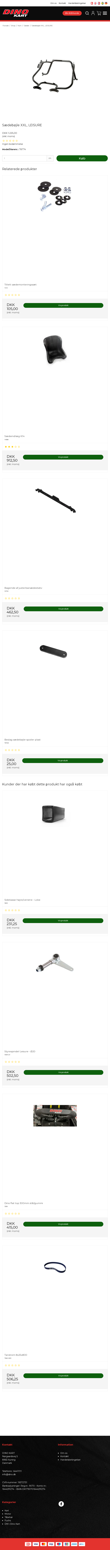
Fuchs (8, 1520)
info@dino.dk (9, 1474)
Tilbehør (9, 1517)
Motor (8, 1514)
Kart (7, 1510)
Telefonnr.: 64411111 (12, 1471)
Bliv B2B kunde (72, 13)
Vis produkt (63, 305)
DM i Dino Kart (12, 1524)
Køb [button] (82, 158)
